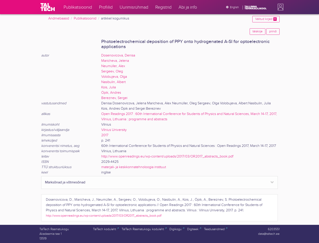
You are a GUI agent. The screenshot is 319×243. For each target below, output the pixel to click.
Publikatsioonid (85, 18)
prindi (273, 31)
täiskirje (258, 31)
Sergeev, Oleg (112, 71)
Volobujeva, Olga (114, 77)
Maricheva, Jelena (115, 61)
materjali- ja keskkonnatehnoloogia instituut (133, 167)
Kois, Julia (108, 87)
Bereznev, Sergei (114, 98)
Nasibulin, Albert (113, 82)
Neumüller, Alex (113, 66)
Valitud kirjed (266, 19)
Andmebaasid (58, 18)
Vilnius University (114, 130)
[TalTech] (48, 7)
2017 (104, 135)
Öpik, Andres (111, 93)
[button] (280, 7)
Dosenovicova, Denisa (118, 55)
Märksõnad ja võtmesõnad (65, 182)
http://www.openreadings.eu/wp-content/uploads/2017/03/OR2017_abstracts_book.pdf (167, 156)
